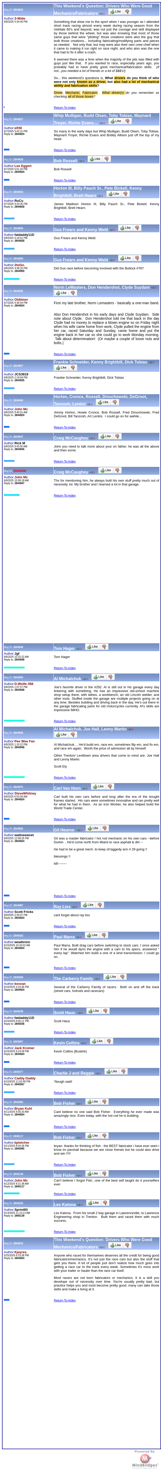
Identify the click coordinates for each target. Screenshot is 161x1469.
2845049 (18, 1011)
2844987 (18, 905)
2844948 (19, 471)
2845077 (18, 1071)
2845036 (18, 977)
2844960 (18, 258)
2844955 (18, 677)
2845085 (18, 1102)
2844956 (18, 732)
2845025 (18, 935)
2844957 (18, 365)
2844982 (18, 828)
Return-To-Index (65, 108)
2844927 (18, 119)
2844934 (18, 192)
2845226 (18, 1203)
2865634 (18, 1243)
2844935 (18, 291)
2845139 (18, 1174)
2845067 (18, 1041)
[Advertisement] (81, 536)
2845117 (18, 1136)
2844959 (18, 228)
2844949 (18, 647)
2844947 (18, 436)
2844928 (18, 159)
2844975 (18, 787)
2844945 (18, 400)
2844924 (18, 9)
